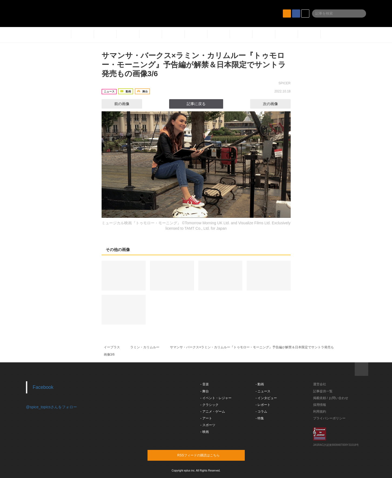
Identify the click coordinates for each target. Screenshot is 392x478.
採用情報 (319, 405)
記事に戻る (196, 104)
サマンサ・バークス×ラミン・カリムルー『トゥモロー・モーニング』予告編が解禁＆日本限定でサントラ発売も (252, 347)
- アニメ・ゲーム (212, 411)
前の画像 (117, 104)
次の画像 (275, 104)
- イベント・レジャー (216, 398)
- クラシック (209, 405)
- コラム (261, 411)
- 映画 (204, 432)
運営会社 (319, 384)
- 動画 (260, 384)
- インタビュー (266, 398)
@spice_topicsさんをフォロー (51, 407)
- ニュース (263, 391)
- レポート (263, 405)
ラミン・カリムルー (144, 347)
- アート (206, 418)
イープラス (112, 347)
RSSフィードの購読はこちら (206, 455)
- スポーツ (207, 425)
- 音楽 (204, 384)
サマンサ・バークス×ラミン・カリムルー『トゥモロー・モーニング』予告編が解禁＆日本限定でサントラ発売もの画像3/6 (194, 64)
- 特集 (260, 418)
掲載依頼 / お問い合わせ (330, 398)
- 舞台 (204, 391)
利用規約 (319, 411)
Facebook (43, 387)
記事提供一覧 (323, 391)
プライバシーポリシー (329, 418)
